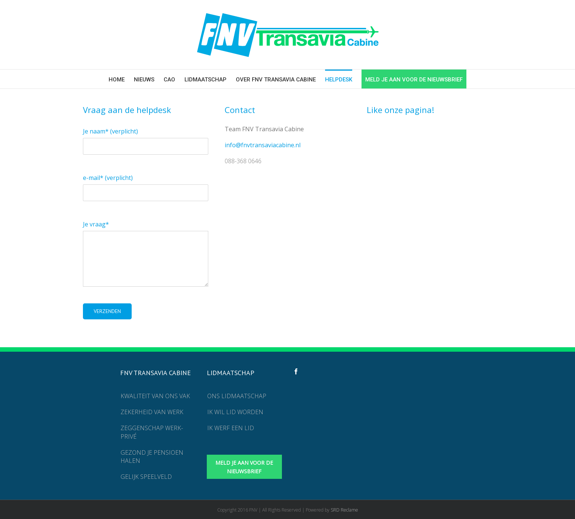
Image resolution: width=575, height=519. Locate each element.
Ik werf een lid (230, 428)
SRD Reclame (344, 510)
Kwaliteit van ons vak (155, 396)
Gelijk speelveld (146, 477)
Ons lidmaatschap (236, 396)
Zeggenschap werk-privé (152, 432)
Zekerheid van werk (152, 412)
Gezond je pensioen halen (152, 456)
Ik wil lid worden (235, 412)
